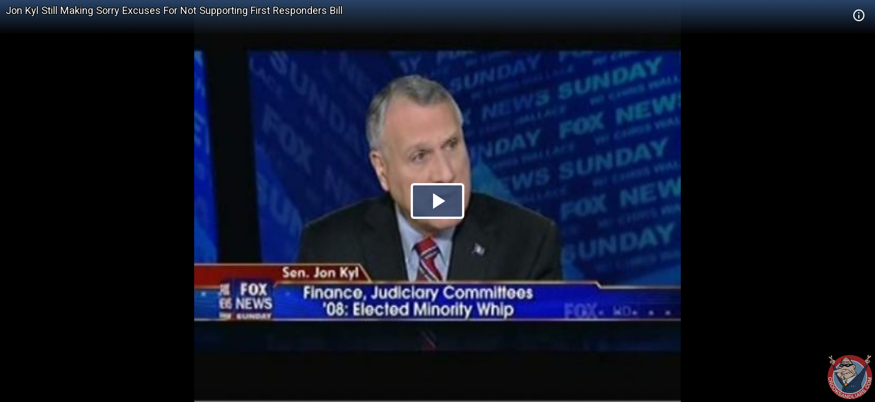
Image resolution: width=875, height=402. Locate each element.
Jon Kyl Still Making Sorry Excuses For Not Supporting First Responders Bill (174, 10)
